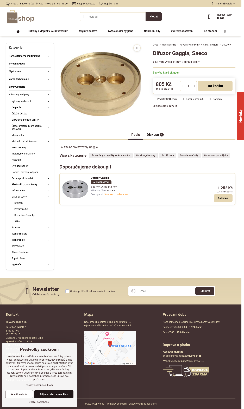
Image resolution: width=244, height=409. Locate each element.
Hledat (154, 16)
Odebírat (204, 291)
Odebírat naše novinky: (46, 294)
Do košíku (215, 86)
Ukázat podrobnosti (39, 402)
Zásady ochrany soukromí (143, 403)
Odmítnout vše (19, 394)
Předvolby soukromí (116, 403)
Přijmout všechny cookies (54, 394)
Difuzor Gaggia (100, 177)
